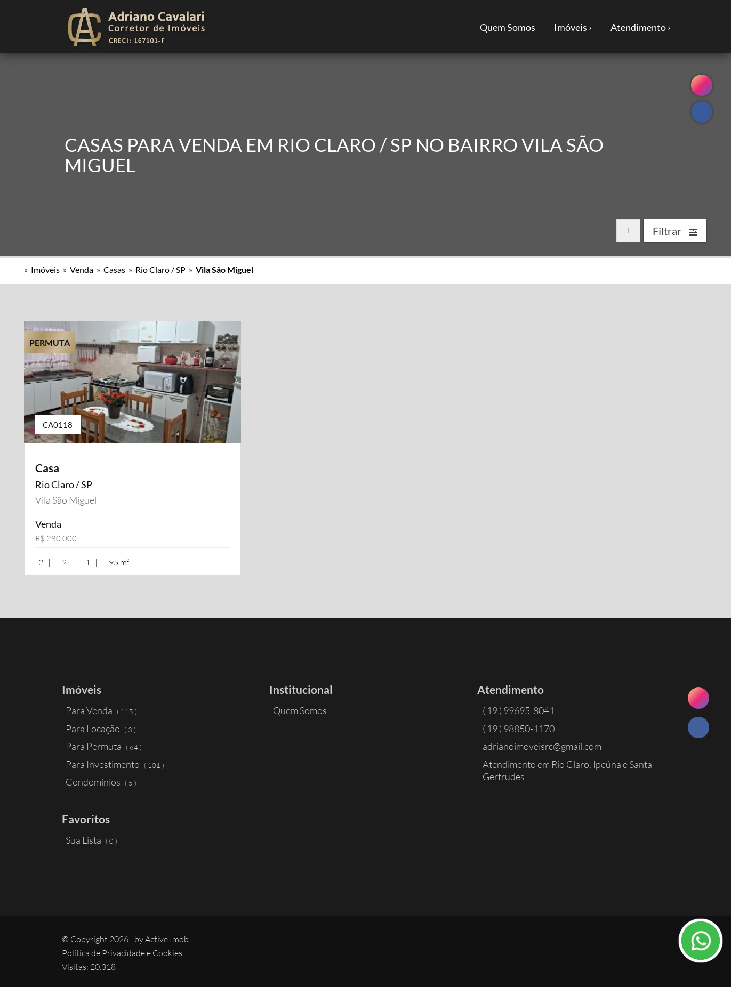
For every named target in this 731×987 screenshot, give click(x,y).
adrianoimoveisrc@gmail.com (542, 746)
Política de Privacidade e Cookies (122, 953)
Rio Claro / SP (160, 269)
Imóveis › (573, 27)
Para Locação (101, 728)
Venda (81, 269)
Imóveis (45, 269)
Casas (114, 269)
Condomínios (101, 782)
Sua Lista (91, 840)
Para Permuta (104, 746)
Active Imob (167, 939)
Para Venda (101, 710)
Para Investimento (115, 764)
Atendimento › (640, 27)
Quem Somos (507, 27)
